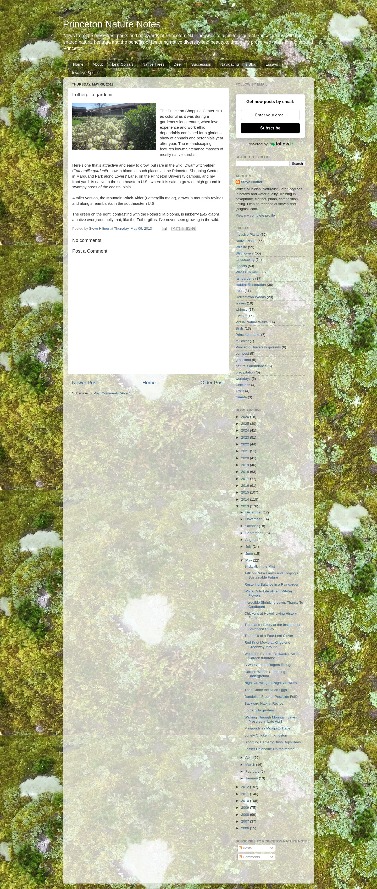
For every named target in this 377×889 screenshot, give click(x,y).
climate (241, 397)
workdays (243, 379)
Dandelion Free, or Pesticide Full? (271, 697)
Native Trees (153, 64)
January (252, 778)
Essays (271, 64)
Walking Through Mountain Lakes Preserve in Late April (271, 719)
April (249, 758)
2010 (245, 801)
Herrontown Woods (251, 297)
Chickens (243, 385)
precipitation (245, 372)
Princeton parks (248, 335)
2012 (245, 787)
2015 (245, 492)
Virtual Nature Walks (252, 322)
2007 (245, 821)
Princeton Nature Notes (112, 24)
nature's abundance (251, 366)
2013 (245, 506)
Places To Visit (247, 272)
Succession (201, 64)
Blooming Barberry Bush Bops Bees (273, 742)
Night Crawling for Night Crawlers (271, 683)
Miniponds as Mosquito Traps (268, 728)
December (254, 512)
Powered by (270, 144)
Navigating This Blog (238, 64)
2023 (245, 437)
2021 (245, 451)
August (251, 540)
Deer (178, 64)
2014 (245, 499)
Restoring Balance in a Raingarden (272, 584)
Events (241, 316)
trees (239, 291)
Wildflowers (245, 253)
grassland (243, 360)
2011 (245, 794)
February (252, 771)
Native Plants (246, 241)
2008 (245, 815)
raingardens (245, 278)
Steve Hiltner (252, 182)
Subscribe (270, 128)
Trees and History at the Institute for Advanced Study (273, 627)
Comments (249, 857)
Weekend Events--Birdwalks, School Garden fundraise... (273, 656)
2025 (245, 424)
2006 (245, 828)
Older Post (212, 382)
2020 (245, 458)
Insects (241, 266)
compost (242, 353)
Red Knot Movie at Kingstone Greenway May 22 (267, 645)
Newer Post (85, 382)
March (250, 765)
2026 (245, 417)
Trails (240, 391)
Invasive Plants (247, 234)
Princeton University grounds (258, 347)
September (254, 533)
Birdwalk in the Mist (260, 566)
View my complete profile (255, 215)
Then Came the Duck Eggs (266, 690)
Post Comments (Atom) (112, 393)
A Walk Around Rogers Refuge (268, 665)
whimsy (241, 310)
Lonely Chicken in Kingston (266, 735)
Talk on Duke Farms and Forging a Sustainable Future (272, 575)
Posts (245, 848)
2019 (245, 465)
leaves (241, 303)
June (249, 554)
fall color (242, 341)
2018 (245, 472)
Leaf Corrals (122, 64)
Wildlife (241, 247)
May (249, 560)
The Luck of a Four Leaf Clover (269, 636)
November (254, 519)
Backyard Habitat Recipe (264, 703)
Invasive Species (87, 72)
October (252, 526)
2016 (245, 486)
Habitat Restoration (251, 285)
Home (78, 64)
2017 (245, 479)
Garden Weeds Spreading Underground (265, 674)
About (98, 64)
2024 (245, 430)
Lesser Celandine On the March (270, 749)
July (249, 546)
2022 (245, 444)
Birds (240, 328)
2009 (245, 807)
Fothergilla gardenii (260, 710)
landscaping (245, 260)
